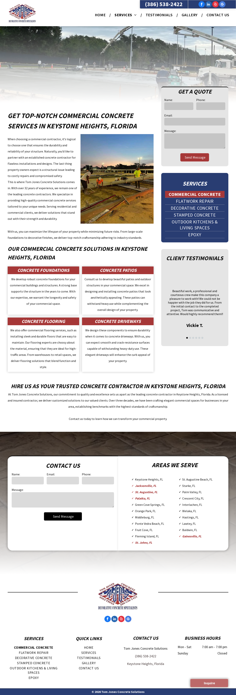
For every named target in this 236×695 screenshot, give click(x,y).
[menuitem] (101, 14)
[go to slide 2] (190, 338)
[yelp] (215, 4)
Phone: (200, 100)
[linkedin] (208, 4)
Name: (168, 100)
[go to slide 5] (199, 338)
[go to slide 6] (202, 338)
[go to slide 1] (187, 338)
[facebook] (202, 4)
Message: (170, 131)
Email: (168, 115)
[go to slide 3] (193, 338)
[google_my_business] (222, 4)
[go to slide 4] (196, 338)
